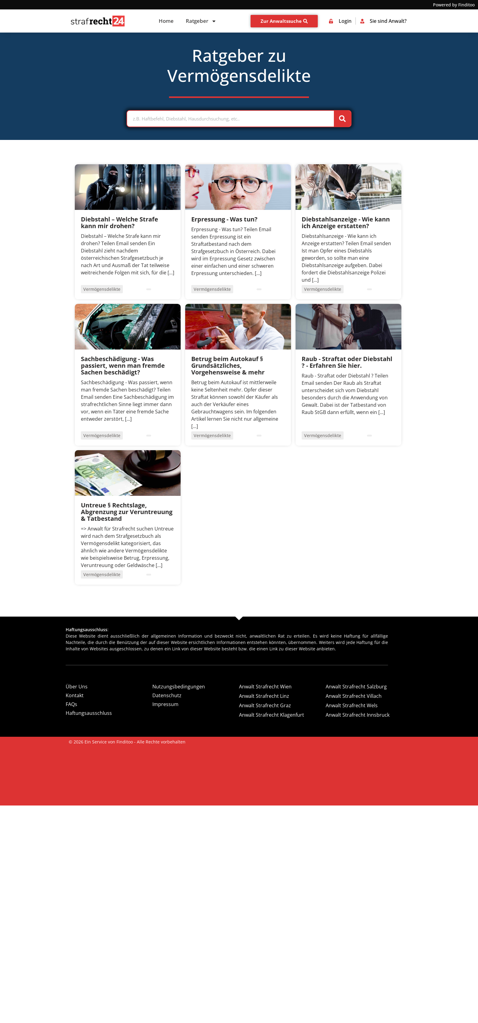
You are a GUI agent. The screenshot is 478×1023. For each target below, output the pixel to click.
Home (166, 20)
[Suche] (342, 119)
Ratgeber (201, 21)
